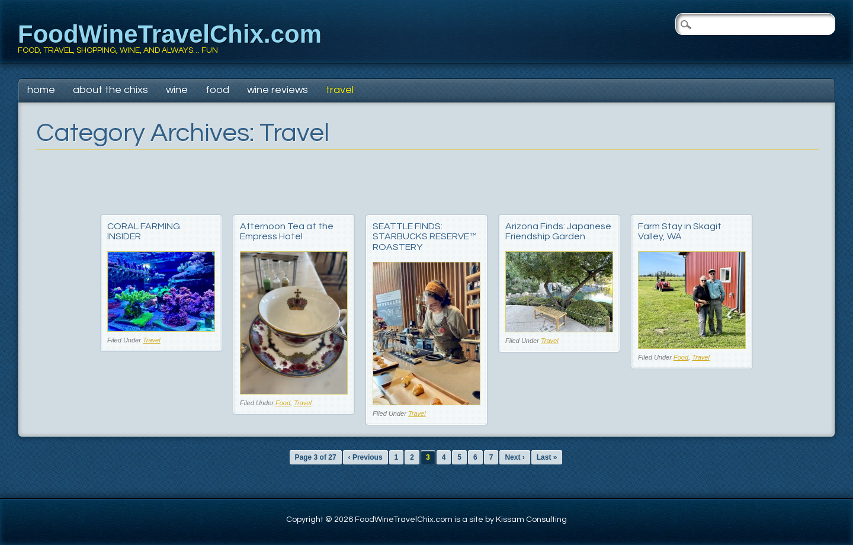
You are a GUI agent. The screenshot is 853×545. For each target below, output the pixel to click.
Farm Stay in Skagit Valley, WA (679, 232)
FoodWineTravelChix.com (170, 34)
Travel (340, 89)
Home (41, 89)
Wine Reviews (277, 89)
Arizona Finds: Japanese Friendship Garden (558, 232)
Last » (547, 457)
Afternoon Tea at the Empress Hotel (286, 232)
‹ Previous (365, 457)
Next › (514, 457)
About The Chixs (110, 89)
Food (217, 89)
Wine (177, 89)
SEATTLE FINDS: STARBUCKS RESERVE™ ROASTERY (425, 237)
